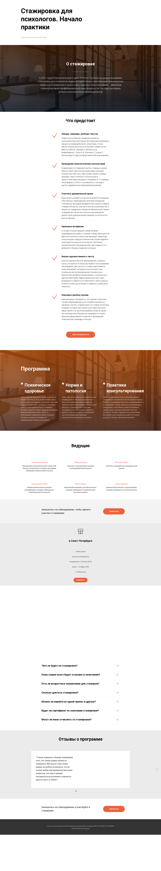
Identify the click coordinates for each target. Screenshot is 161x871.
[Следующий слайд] (157, 769)
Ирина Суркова (122, 484)
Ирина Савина (80, 484)
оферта (87, 828)
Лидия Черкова (80, 462)
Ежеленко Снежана (39, 462)
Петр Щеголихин (121, 462)
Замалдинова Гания (39, 484)
